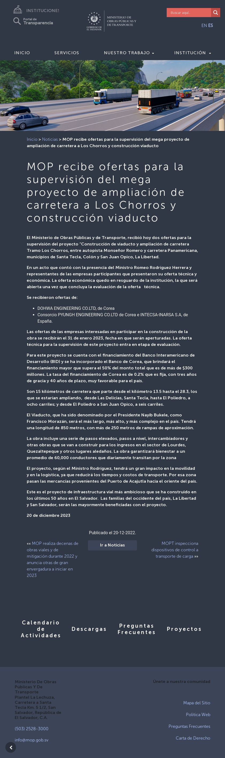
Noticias (50, 139)
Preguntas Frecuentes (189, 726)
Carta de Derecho (193, 738)
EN (204, 25)
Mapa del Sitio (196, 702)
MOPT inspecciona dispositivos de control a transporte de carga (174, 550)
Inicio (22, 52)
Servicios (66, 52)
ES (210, 25)
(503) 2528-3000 (31, 728)
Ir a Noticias (112, 545)
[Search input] (190, 12)
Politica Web (198, 714)
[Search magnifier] (215, 12)
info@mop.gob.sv (31, 740)
